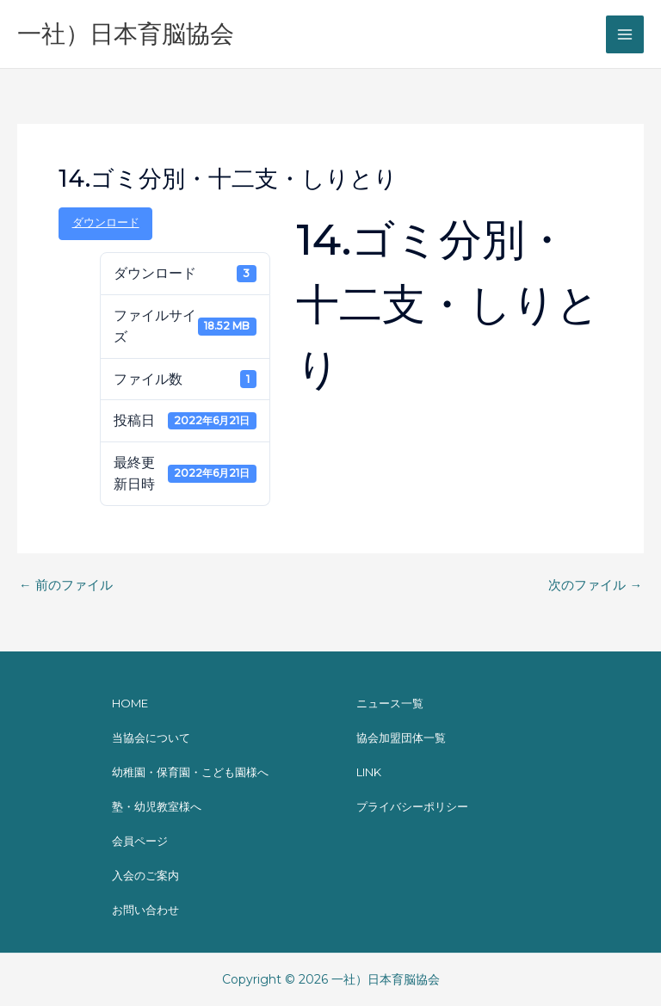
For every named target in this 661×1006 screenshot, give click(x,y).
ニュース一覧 (389, 703)
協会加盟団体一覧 (401, 737)
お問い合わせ (145, 910)
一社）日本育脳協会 (125, 33)
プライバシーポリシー (412, 806)
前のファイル (66, 585)
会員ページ (140, 841)
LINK (368, 772)
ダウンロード (105, 222)
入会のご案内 (145, 875)
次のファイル (595, 585)
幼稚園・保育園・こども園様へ (190, 772)
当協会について (151, 737)
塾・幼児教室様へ (156, 806)
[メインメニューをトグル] (625, 34)
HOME (130, 703)
